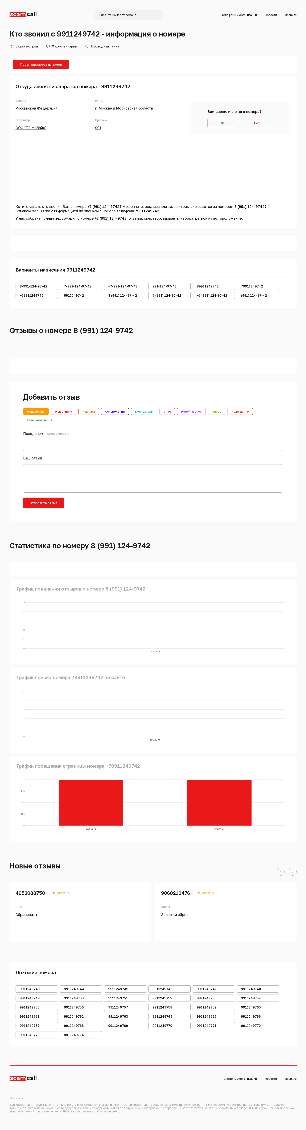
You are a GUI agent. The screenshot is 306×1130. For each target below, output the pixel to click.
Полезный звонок (40, 420)
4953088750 (30, 893)
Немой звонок (191, 411)
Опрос (216, 411)
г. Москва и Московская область (124, 108)
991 (98, 127)
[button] (281, 872)
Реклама (89, 411)
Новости (271, 15)
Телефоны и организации (239, 15)
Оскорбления (115, 411)
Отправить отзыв (43, 503)
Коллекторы (144, 411)
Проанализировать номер (41, 64)
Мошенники (63, 411)
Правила (291, 15)
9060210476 (175, 893)
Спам (167, 411)
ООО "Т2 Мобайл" (31, 127)
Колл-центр (240, 411)
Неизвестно (36, 411)
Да (222, 123)
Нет (257, 123)
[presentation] (99, 505)
